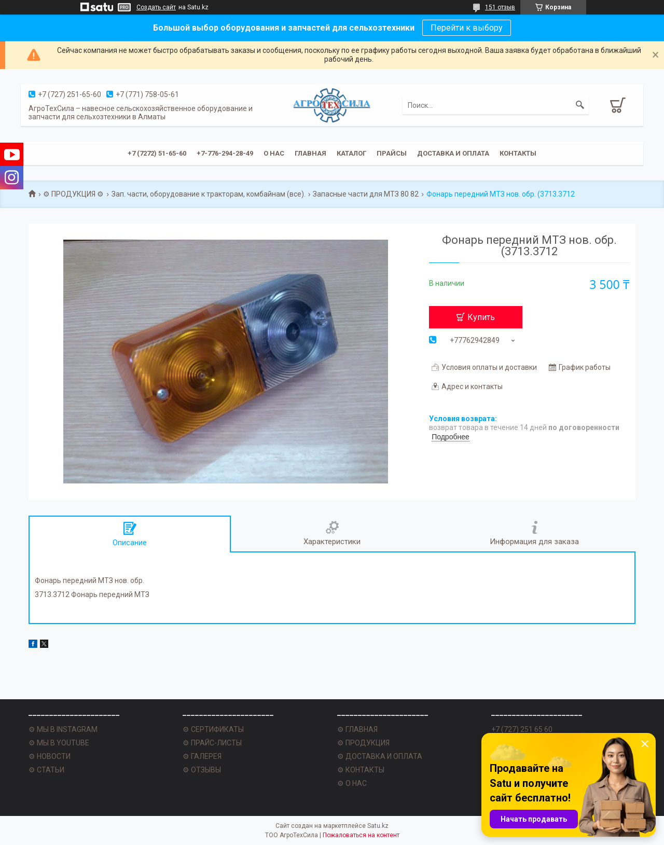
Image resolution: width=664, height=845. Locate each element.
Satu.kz (378, 825)
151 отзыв (500, 7)
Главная (310, 153)
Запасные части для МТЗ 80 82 (366, 194)
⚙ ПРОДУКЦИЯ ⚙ (73, 194)
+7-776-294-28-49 (225, 153)
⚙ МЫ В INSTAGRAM (63, 729)
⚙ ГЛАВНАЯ (357, 729)
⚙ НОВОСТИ (50, 756)
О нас (274, 153)
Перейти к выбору (467, 28)
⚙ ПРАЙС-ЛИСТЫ (212, 743)
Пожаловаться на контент (361, 835)
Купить (481, 317)
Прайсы (392, 153)
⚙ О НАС (352, 783)
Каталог (351, 153)
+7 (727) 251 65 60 (521, 729)
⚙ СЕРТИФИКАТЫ (213, 729)
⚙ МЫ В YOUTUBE (59, 743)
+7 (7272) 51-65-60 (157, 153)
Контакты (518, 153)
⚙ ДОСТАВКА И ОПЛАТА (379, 756)
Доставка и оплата (453, 153)
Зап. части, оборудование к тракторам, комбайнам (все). (209, 194)
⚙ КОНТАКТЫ (360, 770)
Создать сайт (156, 7)
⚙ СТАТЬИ (46, 770)
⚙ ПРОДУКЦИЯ (363, 743)
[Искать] (580, 105)
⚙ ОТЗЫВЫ (202, 770)
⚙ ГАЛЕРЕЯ (202, 756)
